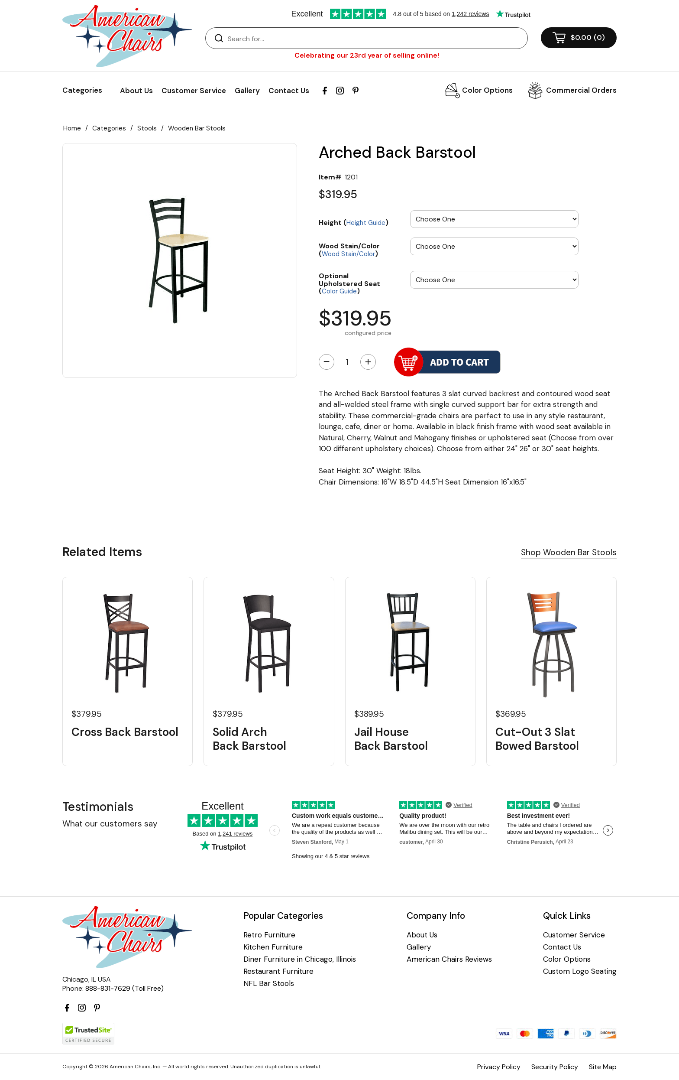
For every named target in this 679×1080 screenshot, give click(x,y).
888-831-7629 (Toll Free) (124, 988)
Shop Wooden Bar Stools (569, 552)
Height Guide (365, 222)
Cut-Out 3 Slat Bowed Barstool (537, 738)
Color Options (487, 90)
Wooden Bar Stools (197, 128)
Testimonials (97, 807)
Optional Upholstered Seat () (349, 283)
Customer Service (194, 90)
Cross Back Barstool (124, 732)
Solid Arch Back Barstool (249, 738)
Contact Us (288, 90)
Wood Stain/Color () (349, 249)
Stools (147, 128)
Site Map (603, 1066)
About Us (136, 90)
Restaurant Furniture (278, 971)
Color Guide (339, 291)
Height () (353, 222)
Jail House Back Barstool (391, 738)
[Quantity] (347, 362)
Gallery (247, 90)
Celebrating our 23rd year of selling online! (366, 55)
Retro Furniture (269, 935)
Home (72, 128)
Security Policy (554, 1066)
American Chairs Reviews (449, 959)
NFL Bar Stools (268, 983)
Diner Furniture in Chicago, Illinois (299, 959)
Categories (109, 128)
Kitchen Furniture (273, 947)
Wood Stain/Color (348, 254)
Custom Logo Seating (580, 971)
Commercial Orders (581, 90)
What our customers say (110, 823)
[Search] (375, 38)
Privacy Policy (499, 1066)
